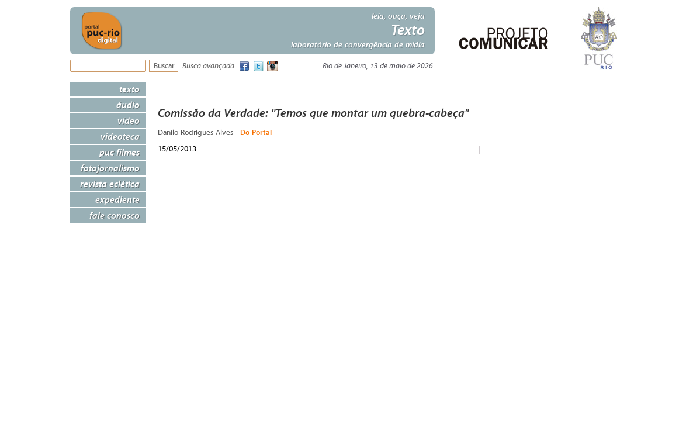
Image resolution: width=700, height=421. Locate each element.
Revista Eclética (110, 183)
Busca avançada (208, 66)
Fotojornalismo (110, 168)
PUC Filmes (119, 152)
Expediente (117, 199)
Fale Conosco (114, 215)
